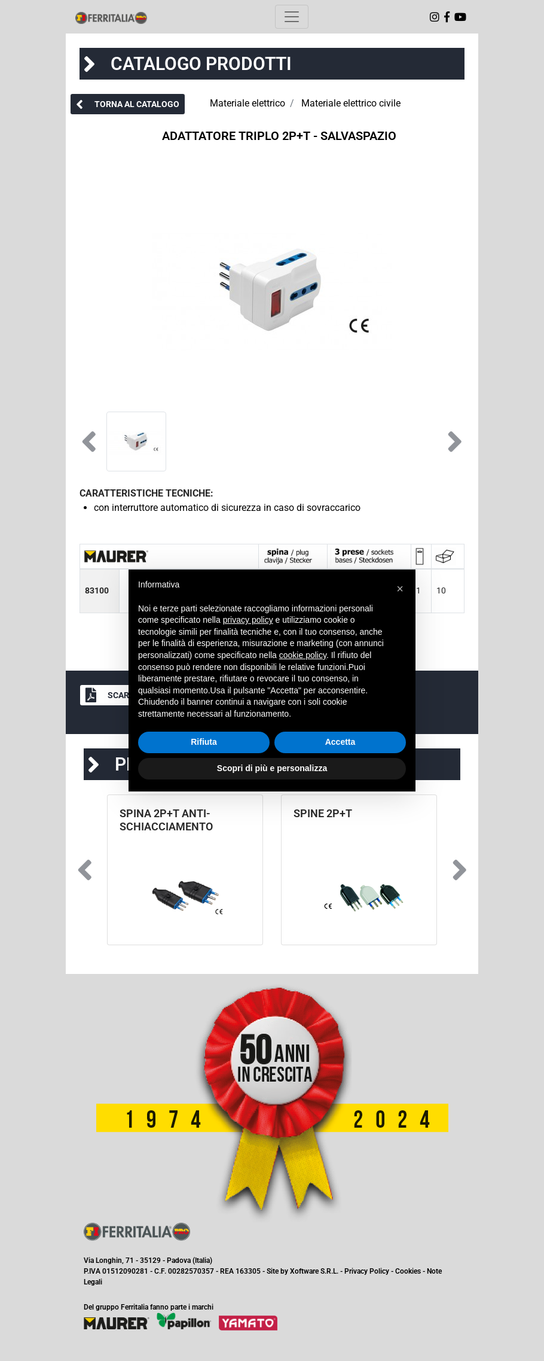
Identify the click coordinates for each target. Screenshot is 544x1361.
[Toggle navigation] (291, 17)
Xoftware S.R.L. (314, 1271)
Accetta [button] (340, 742)
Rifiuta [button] (204, 742)
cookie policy (302, 655)
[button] (128, 104)
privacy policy (248, 620)
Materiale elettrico (247, 103)
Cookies (408, 1271)
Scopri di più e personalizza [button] (272, 768)
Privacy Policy (366, 1271)
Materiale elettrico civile (351, 103)
